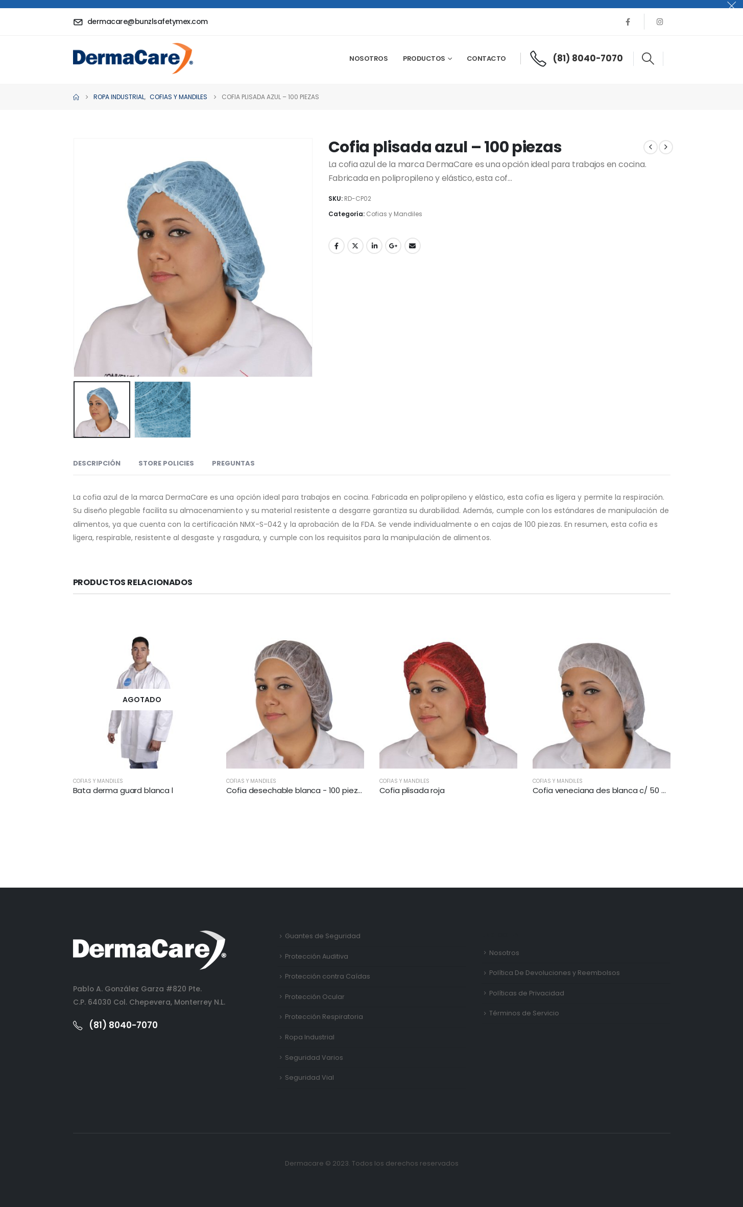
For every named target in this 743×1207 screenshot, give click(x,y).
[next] (666, 147)
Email (412, 246)
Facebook (336, 246)
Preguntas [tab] (233, 463)
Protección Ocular (315, 996)
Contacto (486, 58)
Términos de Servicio (524, 1013)
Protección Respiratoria (324, 1016)
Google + (393, 246)
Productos (424, 58)
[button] (648, 58)
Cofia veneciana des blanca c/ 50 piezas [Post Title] (609, 790)
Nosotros (368, 58)
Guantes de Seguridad (323, 936)
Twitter (355, 246)
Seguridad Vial (309, 1077)
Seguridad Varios (314, 1057)
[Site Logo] (133, 58)
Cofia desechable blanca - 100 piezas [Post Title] (296, 790)
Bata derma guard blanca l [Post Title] (123, 790)
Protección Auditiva (316, 956)
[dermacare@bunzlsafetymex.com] (142, 21)
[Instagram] (660, 21)
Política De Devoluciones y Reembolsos (554, 972)
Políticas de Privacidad (526, 993)
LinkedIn (374, 246)
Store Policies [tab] (166, 463)
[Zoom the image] (149, 937)
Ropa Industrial (309, 1037)
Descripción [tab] (97, 463)
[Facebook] (628, 21)
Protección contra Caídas (327, 976)
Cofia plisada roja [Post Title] (412, 790)
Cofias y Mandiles (394, 214)
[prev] (650, 147)
